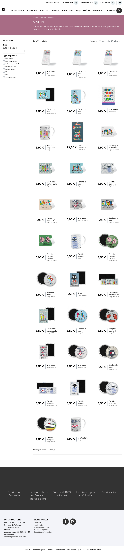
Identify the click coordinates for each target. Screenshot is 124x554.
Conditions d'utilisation (43, 531)
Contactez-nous (40, 535)
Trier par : (94, 41)
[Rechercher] (120, 3)
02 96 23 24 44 (52, 3)
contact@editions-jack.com (15, 535)
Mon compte (39, 533)
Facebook (66, 520)
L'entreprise (39, 524)
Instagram (73, 520)
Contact (26, 550)
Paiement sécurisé (41, 526)
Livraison (37, 521)
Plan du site (39, 538)
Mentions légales (41, 528)
